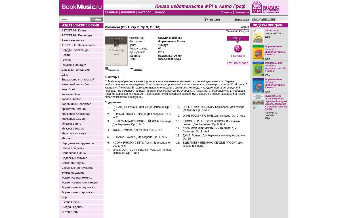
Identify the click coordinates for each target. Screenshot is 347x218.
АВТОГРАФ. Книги (74, 30)
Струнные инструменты (77, 167)
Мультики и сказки (74, 133)
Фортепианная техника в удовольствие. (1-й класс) (275, 50)
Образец (138, 69)
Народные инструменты (78, 143)
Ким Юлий (69, 89)
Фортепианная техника (77, 177)
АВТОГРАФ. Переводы (77, 35)
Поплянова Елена (74, 153)
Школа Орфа (70, 202)
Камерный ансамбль (75, 84)
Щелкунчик (271, 30)
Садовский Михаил (74, 158)
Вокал (66, 55)
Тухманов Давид (73, 172)
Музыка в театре (73, 128)
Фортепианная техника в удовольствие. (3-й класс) (275, 83)
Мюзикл (67, 138)
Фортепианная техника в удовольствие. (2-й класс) (275, 67)
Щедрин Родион (72, 207)
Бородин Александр (75, 50)
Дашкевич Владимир (76, 69)
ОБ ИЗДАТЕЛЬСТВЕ (264, 19)
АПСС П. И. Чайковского (78, 45)
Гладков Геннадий (74, 64)
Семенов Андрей (73, 163)
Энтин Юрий (70, 212)
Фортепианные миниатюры (80, 182)
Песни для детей (73, 148)
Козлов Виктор (71, 99)
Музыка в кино (71, 123)
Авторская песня (73, 40)
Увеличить (114, 70)
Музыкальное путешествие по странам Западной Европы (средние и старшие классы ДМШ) (276, 103)
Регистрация (241, 19)
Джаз (65, 74)
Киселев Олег (71, 94)
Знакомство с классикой (78, 79)
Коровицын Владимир (76, 104)
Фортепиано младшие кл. (79, 187)
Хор (64, 197)
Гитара (66, 60)
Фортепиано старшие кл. (78, 192)
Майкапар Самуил (74, 118)
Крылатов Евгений (74, 109)
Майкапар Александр (76, 113)
